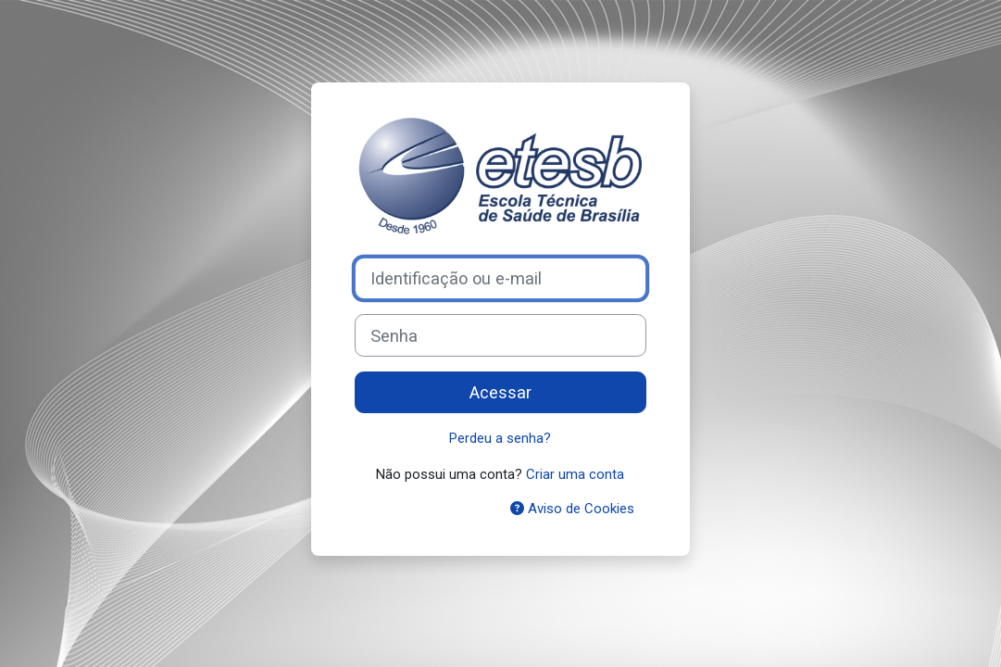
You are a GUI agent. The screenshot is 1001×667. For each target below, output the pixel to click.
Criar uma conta (575, 474)
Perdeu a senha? (500, 438)
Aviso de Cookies (572, 508)
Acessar (500, 392)
